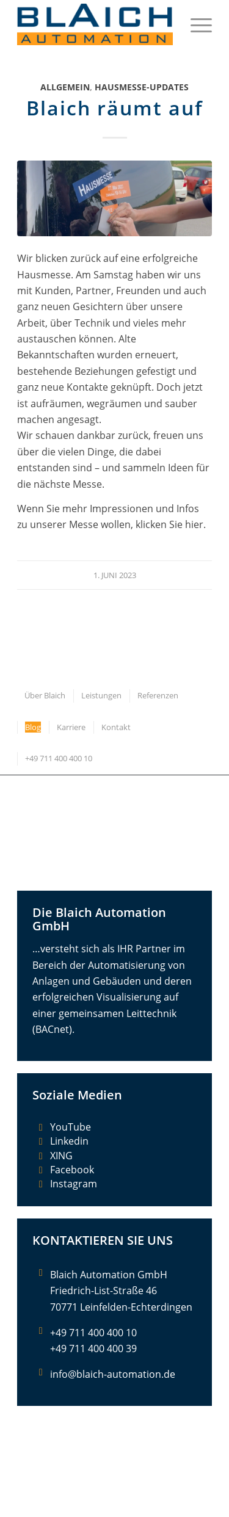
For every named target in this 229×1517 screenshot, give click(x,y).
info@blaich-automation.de (112, 1374)
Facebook (72, 1169)
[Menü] (195, 24)
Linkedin (69, 1141)
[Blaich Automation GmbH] (95, 24)
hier (194, 524)
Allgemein (65, 87)
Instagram (73, 1183)
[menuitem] (195, 24)
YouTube (70, 1127)
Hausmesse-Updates (142, 87)
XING (61, 1155)
